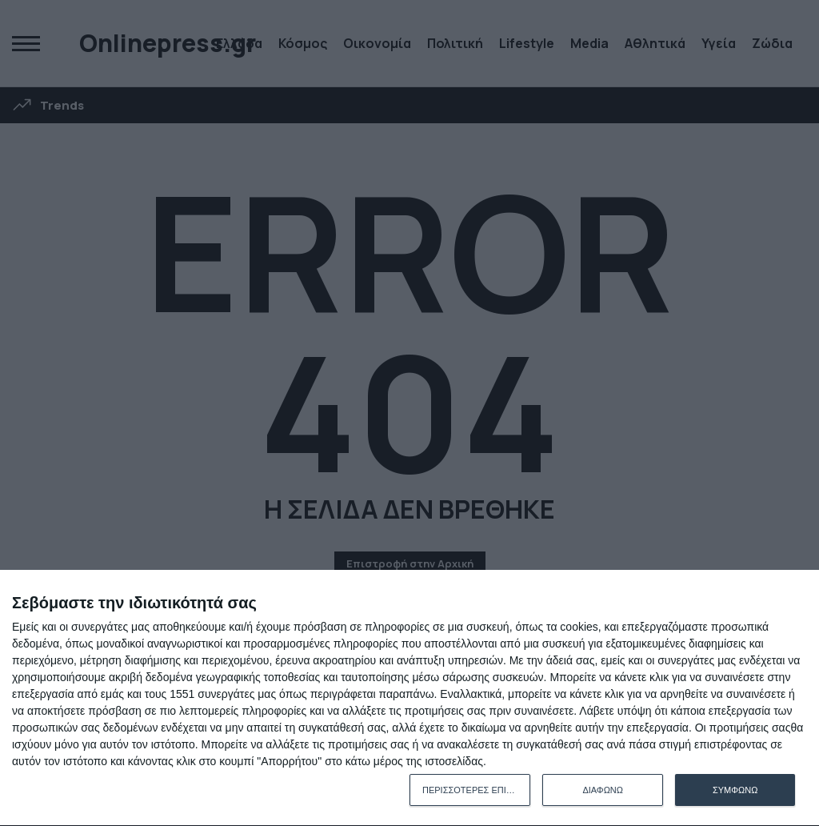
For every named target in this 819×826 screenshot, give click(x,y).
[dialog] (409, 698)
